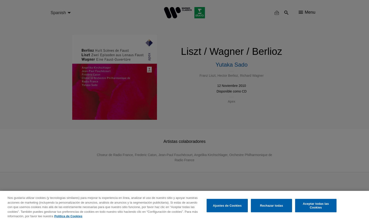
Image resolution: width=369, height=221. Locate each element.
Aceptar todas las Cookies (316, 205)
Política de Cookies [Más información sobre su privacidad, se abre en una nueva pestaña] (68, 216)
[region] (184, 206)
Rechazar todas (271, 205)
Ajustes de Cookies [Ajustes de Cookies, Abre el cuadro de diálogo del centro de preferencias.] (227, 205)
